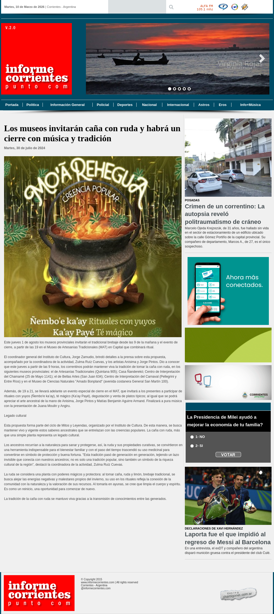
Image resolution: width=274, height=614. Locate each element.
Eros (223, 105)
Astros (203, 105)
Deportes (125, 105)
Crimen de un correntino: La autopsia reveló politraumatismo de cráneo (225, 214)
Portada (11, 105)
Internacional (178, 105)
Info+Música (250, 105)
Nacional (149, 105)
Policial (103, 105)
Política (32, 105)
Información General (67, 105)
